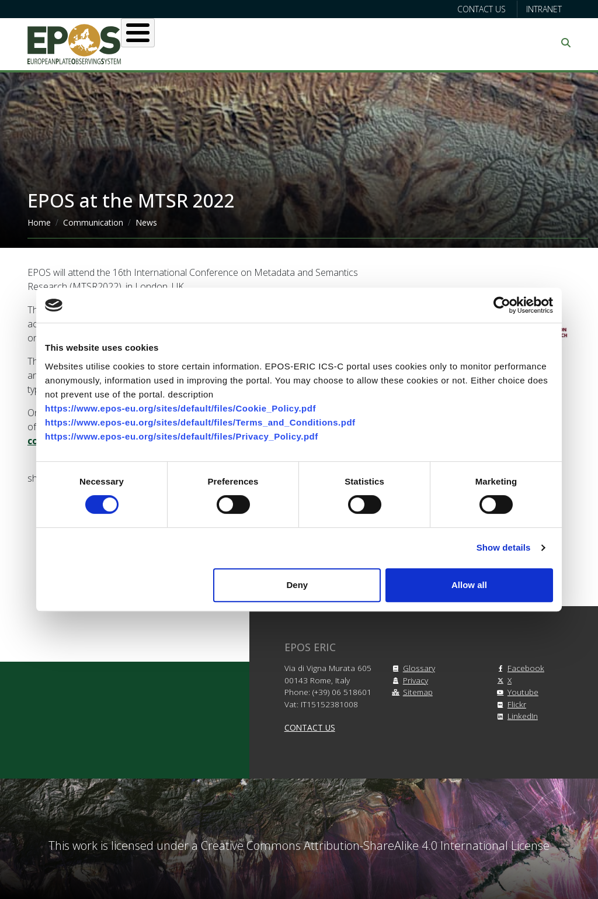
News (146, 222)
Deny (297, 585)
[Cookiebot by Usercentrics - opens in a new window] (502, 305)
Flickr (509, 704)
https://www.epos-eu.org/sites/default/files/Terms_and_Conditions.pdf (200, 422)
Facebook (518, 667)
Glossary (412, 667)
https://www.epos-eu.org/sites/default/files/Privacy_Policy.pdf (181, 436)
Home (39, 222)
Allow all (469, 585)
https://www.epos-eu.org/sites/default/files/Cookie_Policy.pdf (180, 408)
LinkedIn (515, 715)
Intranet (544, 9)
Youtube (515, 691)
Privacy (408, 680)
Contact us (481, 9)
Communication (93, 222)
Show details (504, 547)
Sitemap (411, 691)
